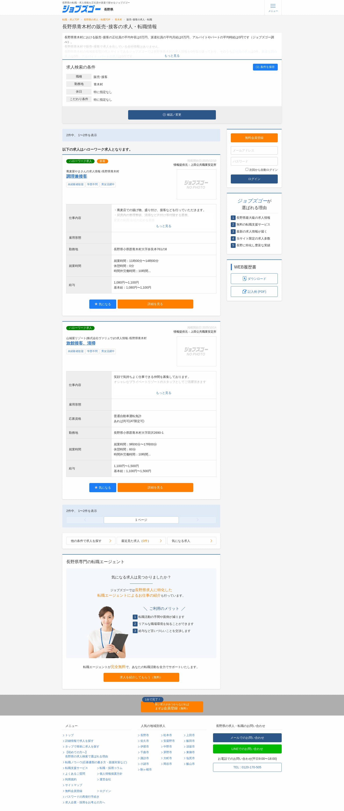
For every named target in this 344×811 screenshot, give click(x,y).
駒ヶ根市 (146, 769)
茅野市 (167, 752)
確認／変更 (172, 115)
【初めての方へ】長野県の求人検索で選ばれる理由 (86, 754)
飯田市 (190, 740)
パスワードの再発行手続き (82, 796)
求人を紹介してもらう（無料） (141, 677)
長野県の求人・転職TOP (97, 19)
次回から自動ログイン (261, 169)
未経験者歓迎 (76, 184)
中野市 (167, 746)
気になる (103, 304)
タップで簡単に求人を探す (82, 746)
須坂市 (190, 746)
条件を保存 (265, 67)
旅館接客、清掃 (80, 343)
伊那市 (144, 746)
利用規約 (71, 779)
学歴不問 (92, 184)
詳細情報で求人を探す (79, 740)
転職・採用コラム (111, 768)
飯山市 (190, 763)
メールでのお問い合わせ (247, 737)
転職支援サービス (76, 768)
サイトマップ (73, 785)
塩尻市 (190, 758)
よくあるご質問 (75, 773)
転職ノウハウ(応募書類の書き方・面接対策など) (96, 762)
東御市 (190, 752)
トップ (69, 735)
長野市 (144, 735)
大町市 (167, 758)
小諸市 (144, 763)
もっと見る (172, 55)
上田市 (190, 735)
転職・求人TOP (70, 19)
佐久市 (144, 740)
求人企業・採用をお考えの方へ (85, 802)
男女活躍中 (108, 184)
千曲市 (144, 752)
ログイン (254, 179)
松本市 (167, 735)
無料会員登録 (254, 137)
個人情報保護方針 (111, 773)
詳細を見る (155, 304)
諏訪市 (144, 758)
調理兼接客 (76, 176)
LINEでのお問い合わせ (247, 749)
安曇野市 (169, 740)
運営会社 (105, 779)
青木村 (118, 19)
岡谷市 (167, 763)
